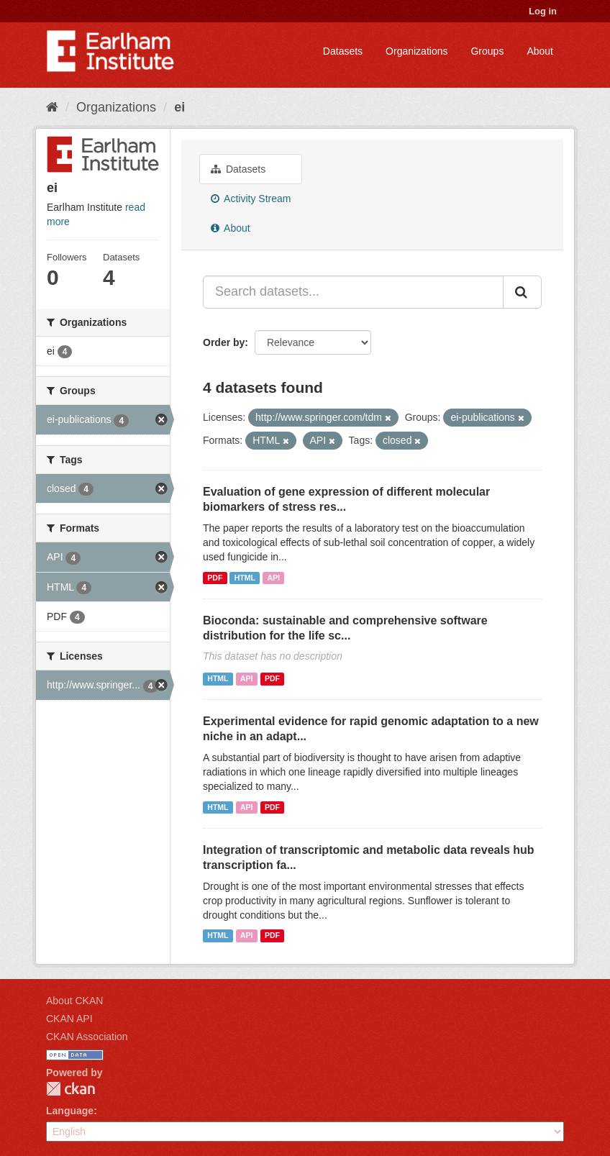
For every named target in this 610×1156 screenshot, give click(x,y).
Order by (224, 342)
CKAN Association (87, 1036)
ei (179, 107)
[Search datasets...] (353, 292)
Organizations (416, 51)
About (540, 51)
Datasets (343, 51)
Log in (543, 11)
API (273, 577)
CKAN (70, 1088)
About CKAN (74, 1000)
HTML (245, 577)
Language (70, 1110)
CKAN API (69, 1018)
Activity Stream (251, 198)
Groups (487, 51)
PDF (214, 577)
